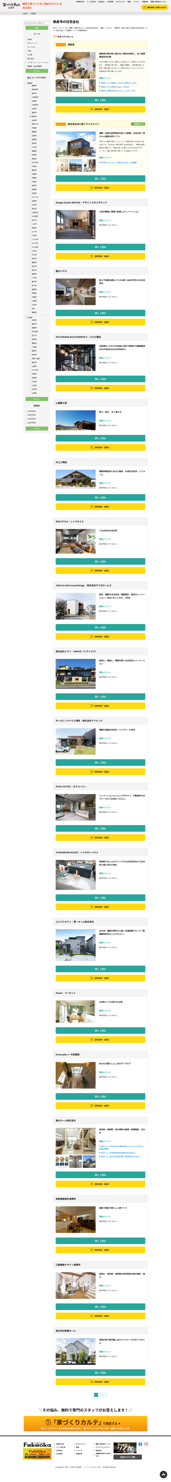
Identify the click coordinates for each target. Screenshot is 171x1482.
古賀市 (34, 108)
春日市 (34, 93)
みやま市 (35, 243)
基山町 (34, 362)
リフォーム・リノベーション (38, 62)
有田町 (34, 377)
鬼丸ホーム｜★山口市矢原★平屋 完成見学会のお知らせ (120, 1164)
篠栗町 (34, 132)
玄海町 (34, 374)
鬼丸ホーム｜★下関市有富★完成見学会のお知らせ (118, 1160)
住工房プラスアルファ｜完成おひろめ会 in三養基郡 (119, 163)
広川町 (34, 254)
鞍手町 (34, 281)
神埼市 (34, 354)
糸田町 (34, 297)
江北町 (34, 385)
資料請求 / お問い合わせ (156, 7)
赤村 (33, 308)
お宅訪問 (110, 1)
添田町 (34, 293)
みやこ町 (35, 197)
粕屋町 (34, 151)
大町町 (34, 381)
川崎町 (34, 301)
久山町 (34, 147)
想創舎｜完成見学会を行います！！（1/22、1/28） (118, 90)
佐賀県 (29, 317)
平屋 (29, 51)
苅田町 (34, 193)
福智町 (34, 312)
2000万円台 (31, 415)
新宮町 (34, 143)
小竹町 (34, 278)
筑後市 (34, 228)
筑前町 (34, 155)
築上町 (34, 208)
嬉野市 (34, 351)
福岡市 (34, 85)
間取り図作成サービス (158, 1)
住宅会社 (101, 1)
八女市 (34, 224)
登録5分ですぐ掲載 (124, 1468)
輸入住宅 (30, 58)
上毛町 (34, 205)
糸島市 (34, 120)
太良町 (34, 393)
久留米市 (35, 212)
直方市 (34, 258)
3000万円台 (31, 419)
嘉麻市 (34, 274)
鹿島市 (34, 343)
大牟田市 (35, 216)
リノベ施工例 (91, 1)
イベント (136, 1)
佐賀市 (34, 320)
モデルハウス (120, 1)
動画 (129, 1)
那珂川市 (35, 124)
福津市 (34, 112)
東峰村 (34, 158)
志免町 (34, 135)
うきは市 (35, 239)
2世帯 (29, 39)
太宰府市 (35, 105)
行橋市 (34, 166)
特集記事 (145, 1)
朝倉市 (34, 116)
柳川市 (34, 220)
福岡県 (29, 83)
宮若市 (34, 270)
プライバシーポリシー (103, 1458)
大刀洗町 (35, 247)
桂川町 (34, 285)
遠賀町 (34, 189)
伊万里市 (35, 331)
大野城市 (35, 97)
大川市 (34, 231)
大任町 (34, 304)
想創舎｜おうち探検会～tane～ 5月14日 (115, 86)
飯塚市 (34, 262)
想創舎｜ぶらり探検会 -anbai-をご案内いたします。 (119, 83)
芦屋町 (34, 178)
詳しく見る (100, 100)
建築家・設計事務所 (34, 66)
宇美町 (34, 128)
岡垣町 (34, 185)
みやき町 (35, 370)
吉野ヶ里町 (36, 358)
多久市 (34, 335)
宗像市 (34, 101)
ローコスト (31, 47)
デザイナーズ (32, 43)
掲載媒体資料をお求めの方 (103, 1466)
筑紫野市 (35, 89)
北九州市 (35, 162)
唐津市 (34, 324)
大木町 (34, 251)
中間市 (34, 174)
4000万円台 (31, 422)
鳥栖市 (34, 328)
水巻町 (34, 181)
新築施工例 (80, 1)
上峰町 (34, 366)
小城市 (34, 347)
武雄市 (34, 339)
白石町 (34, 389)
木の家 (29, 55)
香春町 (34, 289)
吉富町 (34, 201)
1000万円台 (31, 411)
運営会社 (99, 1462)
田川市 (34, 266)
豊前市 (34, 170)
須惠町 (34, 139)
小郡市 (34, 235)
